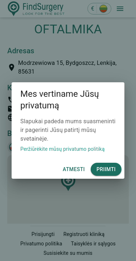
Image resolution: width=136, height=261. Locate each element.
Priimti (106, 169)
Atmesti (74, 169)
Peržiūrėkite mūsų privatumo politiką (62, 149)
